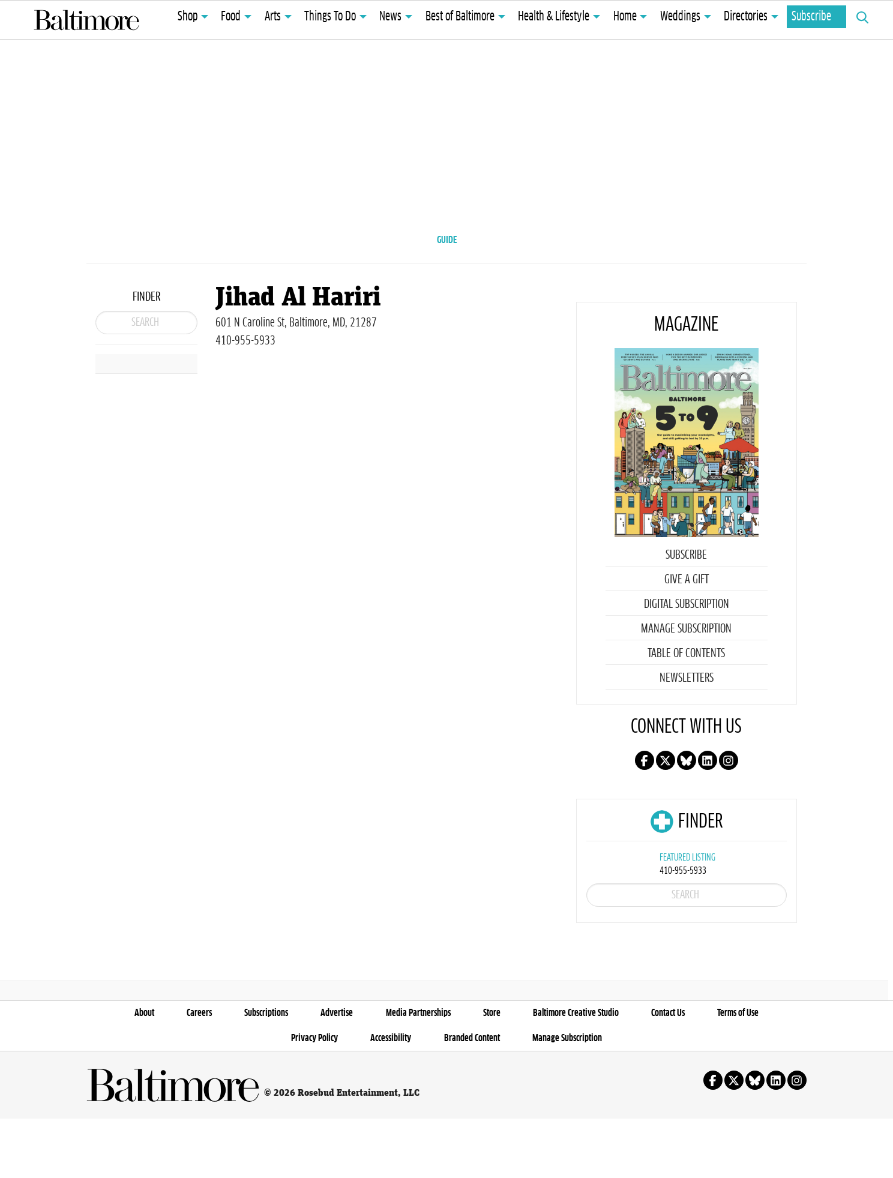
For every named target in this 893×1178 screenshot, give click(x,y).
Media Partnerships (418, 1072)
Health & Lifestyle (553, 17)
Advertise (336, 1072)
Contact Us (668, 1072)
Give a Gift (686, 600)
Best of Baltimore (460, 17)
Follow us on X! (665, 780)
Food (231, 17)
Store (492, 1072)
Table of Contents (686, 673)
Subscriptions (266, 1072)
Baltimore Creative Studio (576, 1072)
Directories (746, 17)
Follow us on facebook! (644, 780)
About (144, 1072)
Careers (199, 1072)
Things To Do (330, 17)
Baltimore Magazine (86, 19)
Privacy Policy (314, 1097)
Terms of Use (738, 1072)
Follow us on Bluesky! (686, 780)
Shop (187, 17)
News (390, 17)
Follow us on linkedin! (707, 780)
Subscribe (811, 17)
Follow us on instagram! (728, 780)
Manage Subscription (686, 649)
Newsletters (687, 698)
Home (625, 17)
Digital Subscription (686, 624)
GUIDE (447, 240)
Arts (273, 17)
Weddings (680, 17)
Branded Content (472, 1097)
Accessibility (390, 1097)
